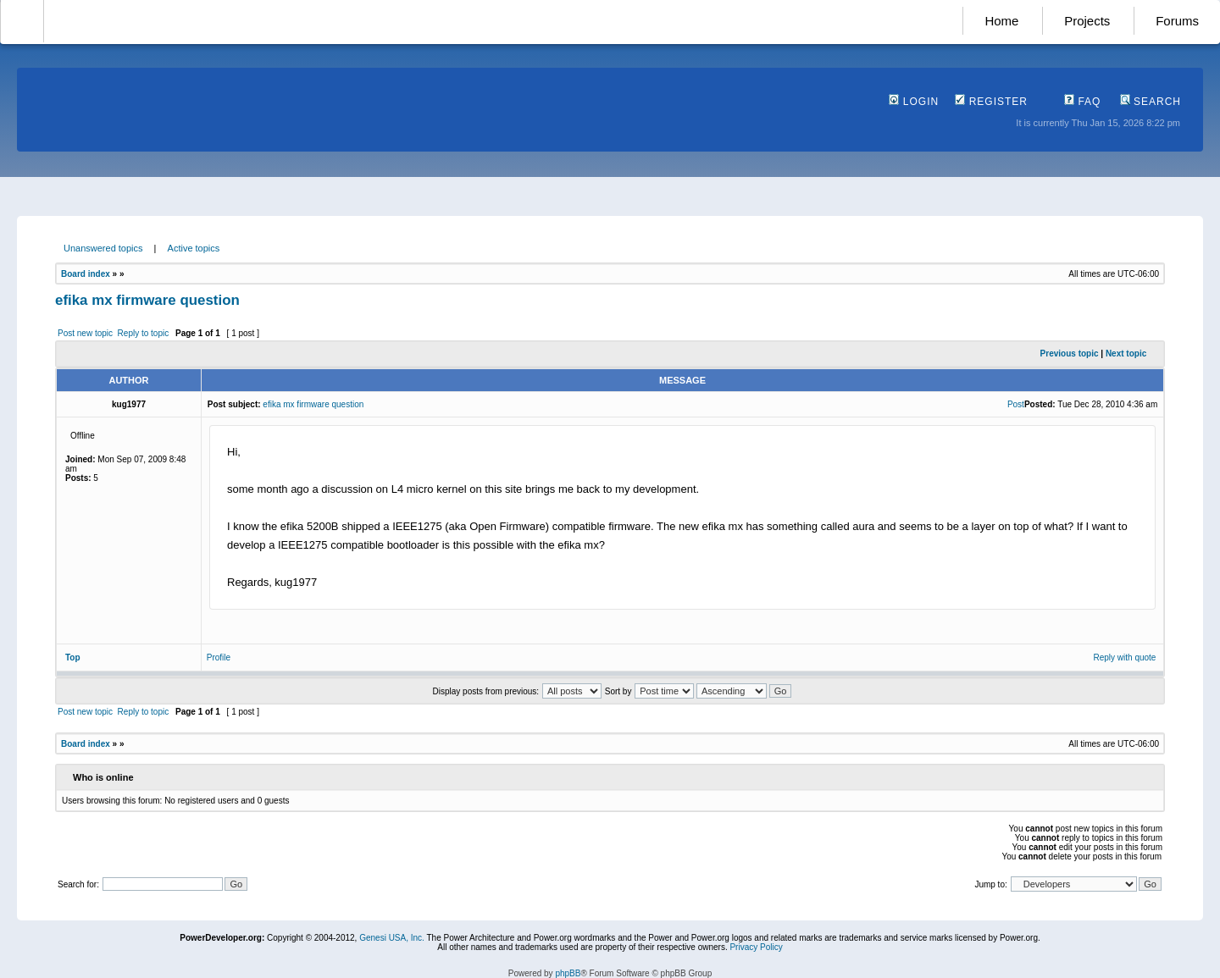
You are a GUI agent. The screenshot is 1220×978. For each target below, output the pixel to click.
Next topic (1126, 353)
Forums (1177, 21)
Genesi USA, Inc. (391, 937)
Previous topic (1069, 353)
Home (1001, 21)
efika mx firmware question (147, 300)
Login (914, 102)
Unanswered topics (103, 248)
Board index (85, 274)
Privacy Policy (755, 947)
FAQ (1082, 102)
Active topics (194, 248)
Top (72, 657)
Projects (1087, 21)
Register (991, 102)
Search (1150, 102)
